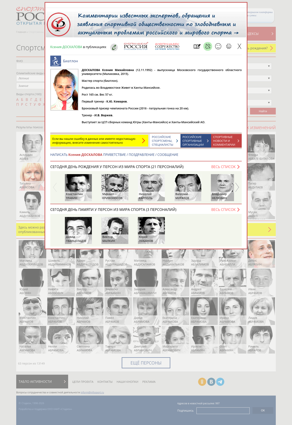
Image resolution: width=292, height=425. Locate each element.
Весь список (223, 166)
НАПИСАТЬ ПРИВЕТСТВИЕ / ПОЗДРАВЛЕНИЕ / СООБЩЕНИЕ (114, 154)
